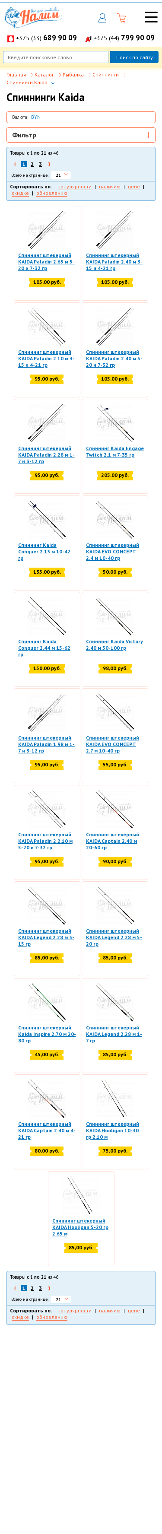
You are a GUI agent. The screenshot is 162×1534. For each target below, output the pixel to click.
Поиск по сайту (134, 57)
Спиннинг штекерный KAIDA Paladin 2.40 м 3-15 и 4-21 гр (114, 261)
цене (134, 186)
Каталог (44, 74)
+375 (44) (124, 38)
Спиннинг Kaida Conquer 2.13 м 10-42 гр (44, 551)
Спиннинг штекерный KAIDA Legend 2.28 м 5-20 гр (114, 937)
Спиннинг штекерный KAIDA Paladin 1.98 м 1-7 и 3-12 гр (46, 744)
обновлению (51, 193)
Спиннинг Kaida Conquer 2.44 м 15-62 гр (44, 647)
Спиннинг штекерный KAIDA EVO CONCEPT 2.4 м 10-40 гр (112, 551)
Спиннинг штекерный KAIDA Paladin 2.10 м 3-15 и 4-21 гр (46, 358)
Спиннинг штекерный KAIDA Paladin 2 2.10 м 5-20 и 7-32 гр (45, 841)
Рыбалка (73, 74)
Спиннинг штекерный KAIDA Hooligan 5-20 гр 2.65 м (80, 1227)
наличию (110, 186)
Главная (16, 74)
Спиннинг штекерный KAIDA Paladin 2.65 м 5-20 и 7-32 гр (46, 261)
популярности (75, 186)
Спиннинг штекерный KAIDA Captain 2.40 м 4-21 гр (47, 1130)
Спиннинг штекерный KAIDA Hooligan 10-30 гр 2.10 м (112, 1130)
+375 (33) (46, 38)
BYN (36, 117)
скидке (20, 193)
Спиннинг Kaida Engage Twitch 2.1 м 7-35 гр (115, 451)
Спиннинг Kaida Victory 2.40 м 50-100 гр (114, 644)
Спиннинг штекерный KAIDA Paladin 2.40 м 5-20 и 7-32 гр (114, 358)
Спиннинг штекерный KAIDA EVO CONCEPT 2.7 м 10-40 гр (112, 744)
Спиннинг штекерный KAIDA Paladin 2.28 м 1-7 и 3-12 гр (46, 454)
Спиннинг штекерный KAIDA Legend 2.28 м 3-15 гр (46, 937)
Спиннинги (105, 74)
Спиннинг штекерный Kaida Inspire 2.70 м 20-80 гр (47, 1034)
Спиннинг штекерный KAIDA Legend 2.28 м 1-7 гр (114, 1034)
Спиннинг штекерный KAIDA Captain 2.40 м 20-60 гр (112, 841)
